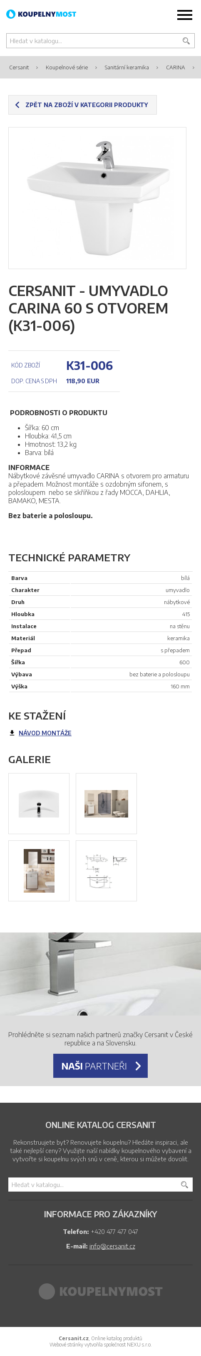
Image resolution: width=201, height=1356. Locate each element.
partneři (94, 1066)
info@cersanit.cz (112, 1246)
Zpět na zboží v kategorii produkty (86, 104)
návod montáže (45, 733)
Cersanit (19, 67)
